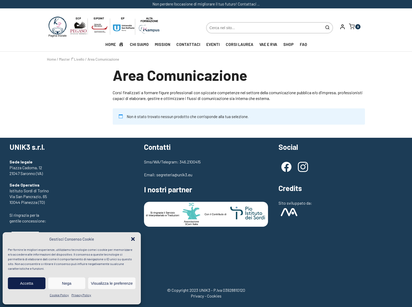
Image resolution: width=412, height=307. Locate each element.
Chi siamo (139, 44)
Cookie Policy (59, 295)
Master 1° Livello (71, 59)
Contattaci (188, 44)
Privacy (197, 295)
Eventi (213, 44)
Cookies (214, 295)
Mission (162, 44)
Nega (66, 283)
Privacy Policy (81, 295)
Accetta (26, 283)
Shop (288, 44)
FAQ (303, 44)
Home (51, 59)
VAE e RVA (268, 44)
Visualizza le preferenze (112, 283)
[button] (133, 239)
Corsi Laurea (239, 44)
